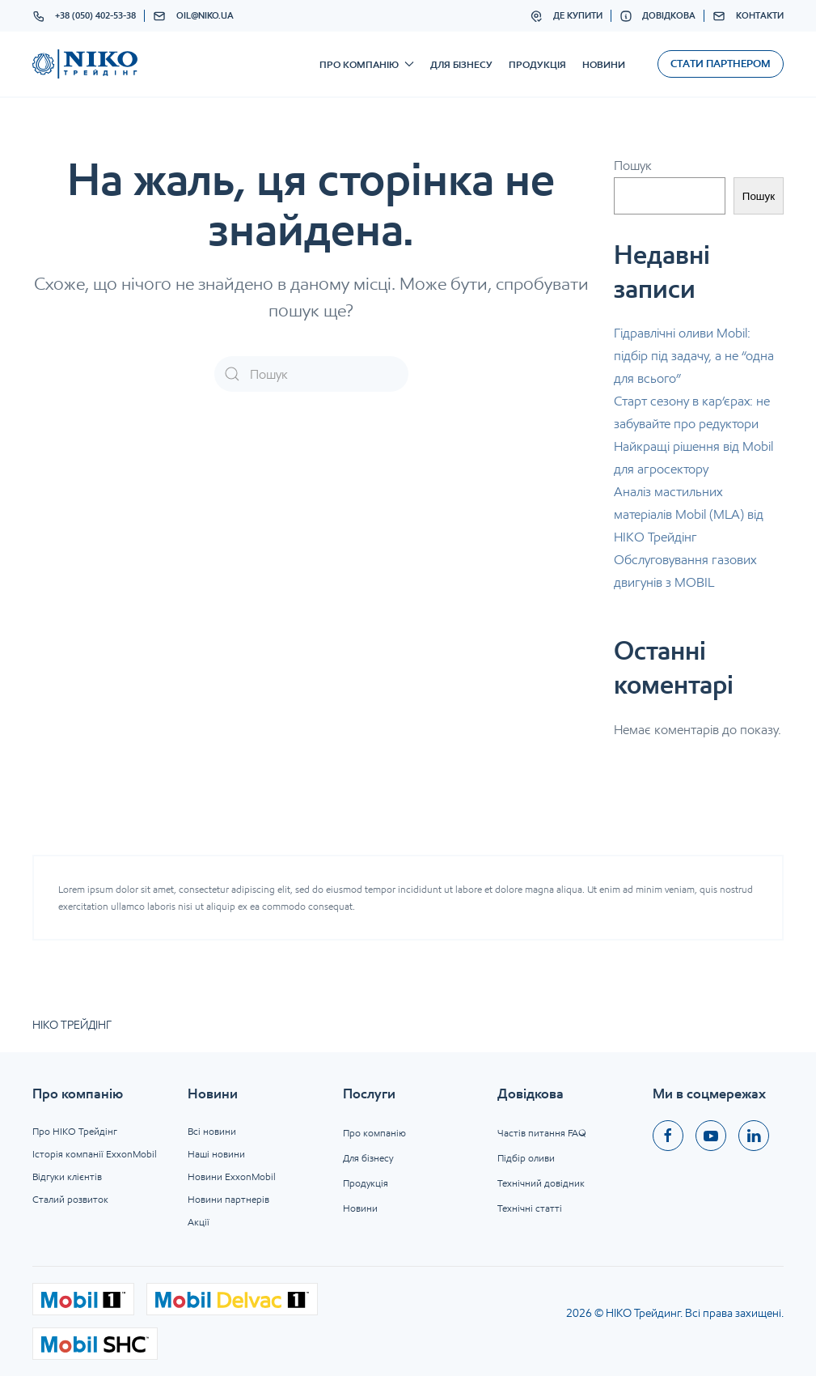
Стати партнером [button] (720, 63)
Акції (198, 1222)
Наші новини (216, 1154)
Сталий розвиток (70, 1199)
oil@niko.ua (193, 16)
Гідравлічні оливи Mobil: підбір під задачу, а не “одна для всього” (694, 355)
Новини (603, 64)
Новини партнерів (228, 1199)
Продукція (537, 64)
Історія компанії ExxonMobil (94, 1154)
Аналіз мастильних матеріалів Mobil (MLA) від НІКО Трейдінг (688, 514)
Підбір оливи (526, 1158)
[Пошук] (311, 374)
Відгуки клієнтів (67, 1176)
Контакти (748, 16)
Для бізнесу (461, 64)
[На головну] (84, 64)
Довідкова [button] (657, 16)
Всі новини (212, 1131)
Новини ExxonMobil (232, 1176)
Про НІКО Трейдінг (74, 1131)
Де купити (566, 16)
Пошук (633, 165)
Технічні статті (529, 1208)
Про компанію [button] (366, 64)
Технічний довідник (541, 1183)
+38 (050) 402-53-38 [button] (84, 16)
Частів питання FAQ (541, 1133)
